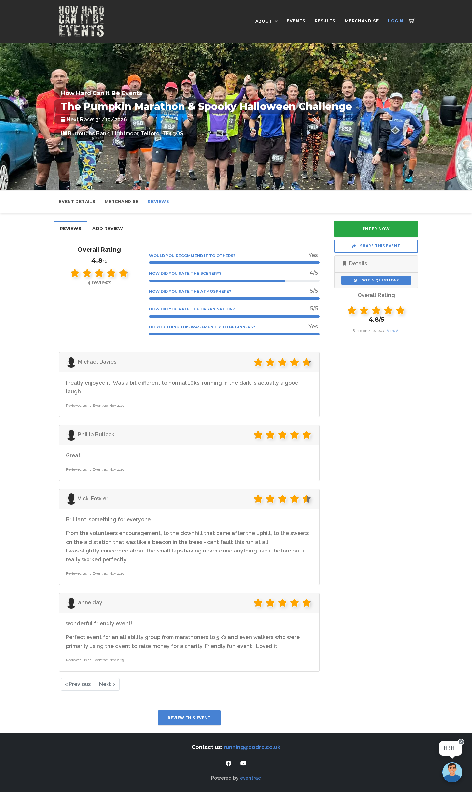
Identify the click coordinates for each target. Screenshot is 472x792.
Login (395, 20)
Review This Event (189, 717)
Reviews (158, 201)
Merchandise (362, 20)
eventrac (250, 778)
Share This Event (376, 246)
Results (325, 20)
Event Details (77, 201)
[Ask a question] (452, 772)
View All (393, 331)
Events (296, 20)
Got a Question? (376, 280)
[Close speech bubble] (461, 745)
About (263, 21)
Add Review (107, 228)
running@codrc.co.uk (252, 747)
